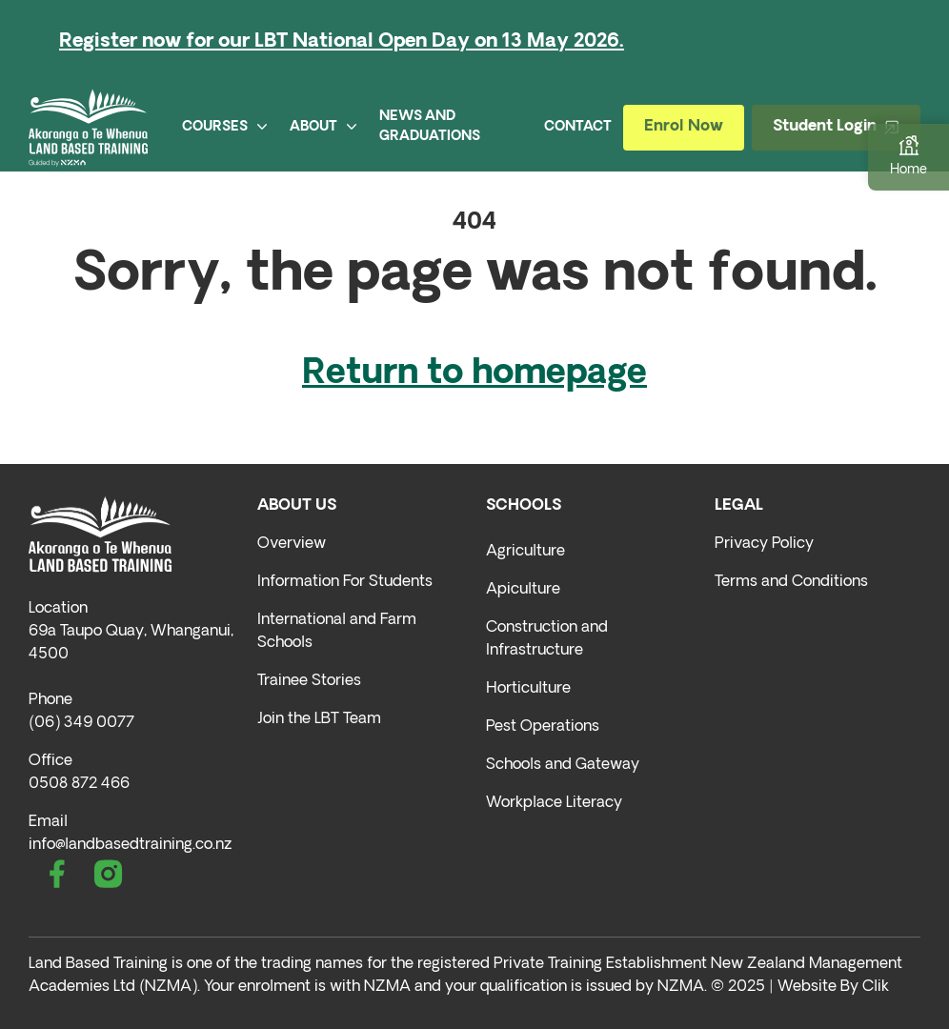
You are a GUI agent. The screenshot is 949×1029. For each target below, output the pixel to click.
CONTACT (578, 127)
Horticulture (528, 688)
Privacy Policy (764, 544)
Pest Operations (542, 727)
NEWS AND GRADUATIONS (429, 127)
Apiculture (523, 589)
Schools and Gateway (562, 765)
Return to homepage (474, 374)
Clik (875, 987)
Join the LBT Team (319, 719)
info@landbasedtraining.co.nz (130, 845)
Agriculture (525, 551)
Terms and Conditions (791, 582)
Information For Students (345, 582)
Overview (291, 544)
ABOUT (323, 127)
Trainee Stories (309, 681)
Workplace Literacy (554, 803)
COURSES (224, 127)
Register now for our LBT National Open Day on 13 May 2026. (341, 41)
